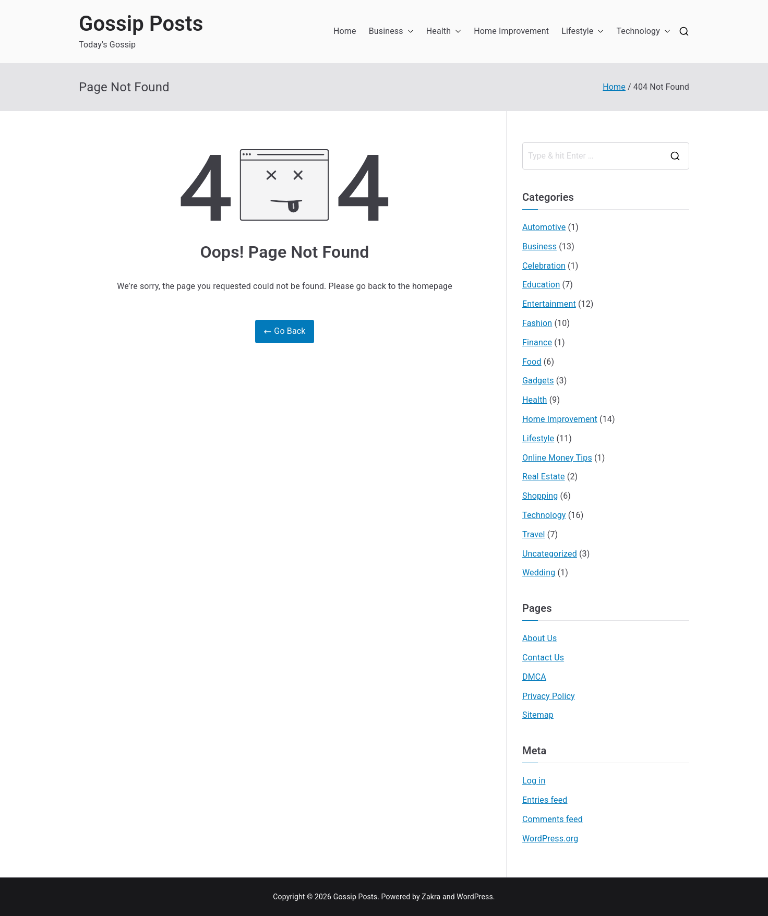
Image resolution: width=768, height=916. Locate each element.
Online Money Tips (557, 458)
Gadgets (538, 380)
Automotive (544, 227)
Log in (533, 781)
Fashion (537, 323)
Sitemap (538, 715)
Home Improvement (511, 31)
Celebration (544, 266)
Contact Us (543, 657)
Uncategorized (549, 554)
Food (532, 362)
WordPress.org (550, 838)
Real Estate (543, 476)
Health (444, 31)
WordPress (475, 897)
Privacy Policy (548, 696)
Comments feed (552, 819)
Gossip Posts (141, 23)
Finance (537, 342)
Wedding (538, 572)
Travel (533, 534)
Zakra (431, 897)
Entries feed (544, 800)
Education (541, 285)
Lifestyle (582, 31)
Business (391, 31)
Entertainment (549, 304)
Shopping (540, 496)
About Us (539, 638)
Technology (643, 31)
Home (344, 31)
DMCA (534, 677)
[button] (408, 31)
